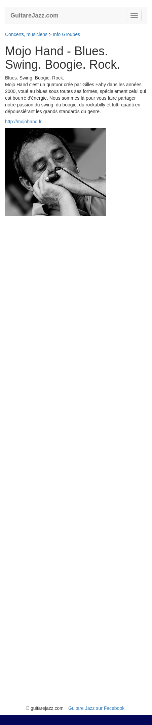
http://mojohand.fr (23, 121)
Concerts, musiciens (26, 34)
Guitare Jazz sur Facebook (96, 708)
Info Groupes (66, 34)
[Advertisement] (76, 460)
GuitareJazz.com (34, 15)
